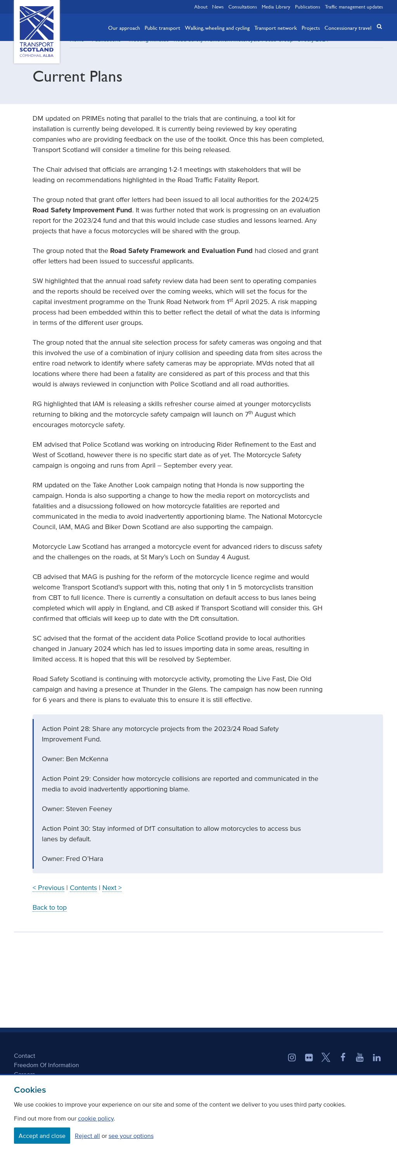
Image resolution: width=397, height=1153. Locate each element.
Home (77, 48)
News (218, 6)
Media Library (276, 6)
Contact (24, 1064)
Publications (307, 6)
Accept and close (42, 1135)
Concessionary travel (348, 27)
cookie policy (96, 1118)
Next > (112, 896)
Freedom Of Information (46, 1073)
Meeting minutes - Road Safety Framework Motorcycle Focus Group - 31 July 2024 (228, 48)
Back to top (50, 916)
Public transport (162, 27)
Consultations (242, 6)
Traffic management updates (354, 6)
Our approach (124, 27)
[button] (377, 26)
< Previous (48, 896)
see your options (131, 1135)
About (200, 6)
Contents (83, 896)
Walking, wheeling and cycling (217, 27)
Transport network (275, 27)
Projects (311, 27)
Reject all (87, 1135)
